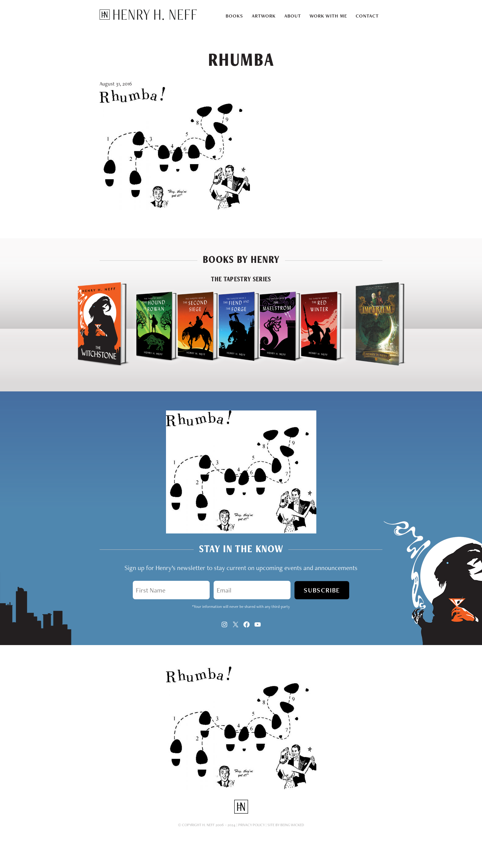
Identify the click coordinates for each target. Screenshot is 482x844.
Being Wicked (292, 824)
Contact (367, 16)
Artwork (264, 16)
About (292, 16)
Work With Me (328, 16)
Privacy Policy (251, 824)
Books (234, 16)
